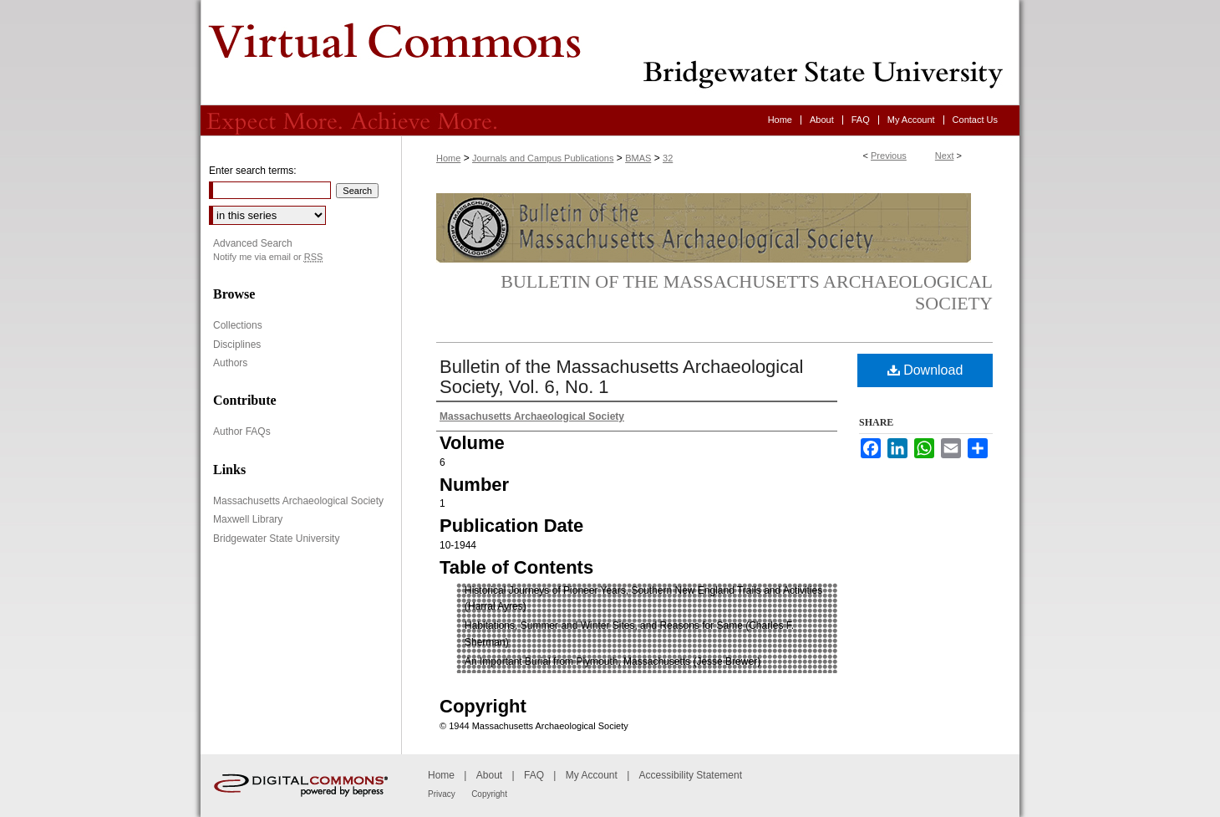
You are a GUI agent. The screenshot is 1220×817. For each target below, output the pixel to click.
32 (668, 158)
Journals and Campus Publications (542, 158)
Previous (889, 156)
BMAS (638, 158)
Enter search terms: (253, 170)
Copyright (489, 794)
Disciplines (237, 344)
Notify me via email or (268, 257)
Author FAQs (242, 431)
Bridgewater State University (276, 538)
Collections (237, 325)
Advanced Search (252, 243)
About (489, 775)
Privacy (441, 794)
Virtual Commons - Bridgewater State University (610, 52)
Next (944, 156)
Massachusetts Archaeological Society (298, 501)
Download (925, 370)
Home (448, 158)
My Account (592, 775)
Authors (230, 363)
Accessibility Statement (690, 775)
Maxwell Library (247, 519)
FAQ (534, 775)
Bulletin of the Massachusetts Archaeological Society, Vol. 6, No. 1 (621, 376)
